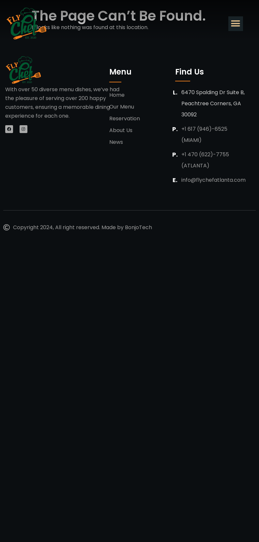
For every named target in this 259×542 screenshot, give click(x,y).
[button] (235, 23)
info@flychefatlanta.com (213, 180)
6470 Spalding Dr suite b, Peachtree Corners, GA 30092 (213, 103)
